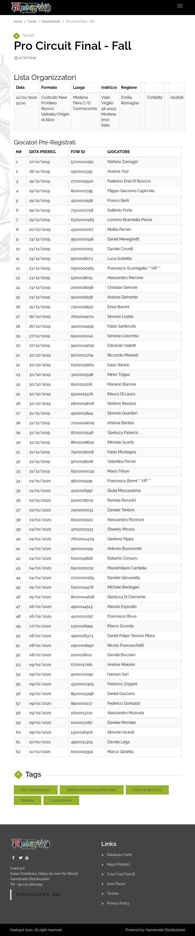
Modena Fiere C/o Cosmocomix (85, 103)
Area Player (116, 884)
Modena (27, 800)
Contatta (154, 97)
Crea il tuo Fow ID (121, 874)
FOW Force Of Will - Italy (38, 894)
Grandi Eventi (51, 21)
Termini (113, 893)
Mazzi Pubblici (118, 864)
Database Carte (119, 855)
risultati (176, 97)
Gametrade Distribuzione (30, 879)
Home (18, 21)
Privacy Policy (118, 903)
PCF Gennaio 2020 (35, 790)
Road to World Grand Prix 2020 (91, 790)
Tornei (32, 21)
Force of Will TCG (147, 790)
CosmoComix (61, 800)
